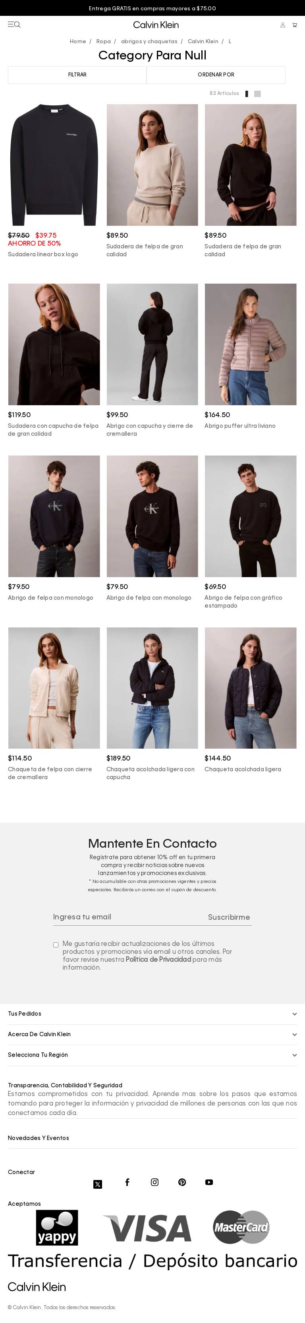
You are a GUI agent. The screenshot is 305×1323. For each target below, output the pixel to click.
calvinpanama (80, 42)
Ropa (104, 41)
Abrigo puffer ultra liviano (240, 426)
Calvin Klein (203, 41)
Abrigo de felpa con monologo (50, 597)
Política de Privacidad (158, 960)
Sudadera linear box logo (43, 254)
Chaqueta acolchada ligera (243, 769)
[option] (152, 9)
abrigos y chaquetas (149, 41)
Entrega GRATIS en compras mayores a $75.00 (152, 8)
